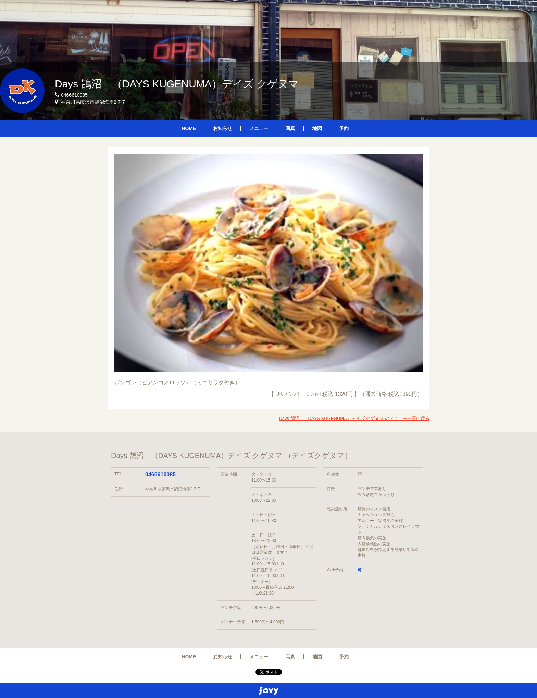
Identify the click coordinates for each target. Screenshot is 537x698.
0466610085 (160, 474)
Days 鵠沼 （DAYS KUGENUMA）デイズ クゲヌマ (177, 83)
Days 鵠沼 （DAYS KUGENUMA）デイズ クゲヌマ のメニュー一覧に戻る (354, 418)
